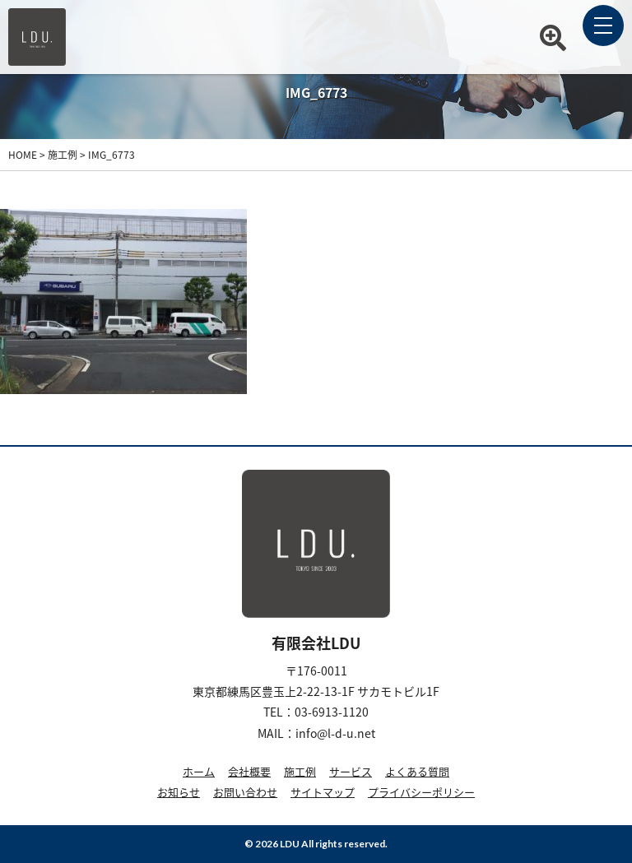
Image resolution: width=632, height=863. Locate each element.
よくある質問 (417, 771)
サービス (350, 771)
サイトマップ (322, 792)
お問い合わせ (245, 792)
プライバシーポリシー (421, 792)
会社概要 (249, 771)
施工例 (300, 771)
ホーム (199, 771)
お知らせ (178, 792)
